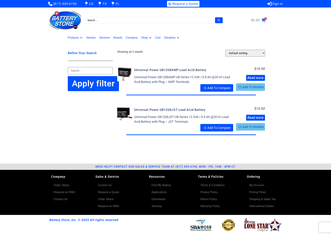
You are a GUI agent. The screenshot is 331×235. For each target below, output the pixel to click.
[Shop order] (245, 53)
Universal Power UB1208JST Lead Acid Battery (169, 110)
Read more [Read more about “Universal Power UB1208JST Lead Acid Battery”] (256, 117)
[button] (75, 38)
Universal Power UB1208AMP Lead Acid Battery (170, 70)
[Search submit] (219, 20)
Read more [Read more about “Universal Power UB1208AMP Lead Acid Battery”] (256, 78)
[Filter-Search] (90, 70)
